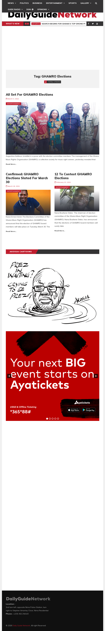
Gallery (84, 3)
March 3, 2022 (13, 99)
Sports (73, 3)
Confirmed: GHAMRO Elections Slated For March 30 (27, 178)
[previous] (9, 376)
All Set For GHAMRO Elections (29, 94)
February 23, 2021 (63, 182)
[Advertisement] (52, 48)
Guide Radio (14, 9)
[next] (96, 376)
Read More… (11, 164)
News (11, 3)
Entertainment (54, 3)
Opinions (42, 9)
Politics (24, 3)
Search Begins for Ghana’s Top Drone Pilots (66, 24)
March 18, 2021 (14, 186)
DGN (28, 9)
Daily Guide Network (21, 625)
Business (37, 3)
